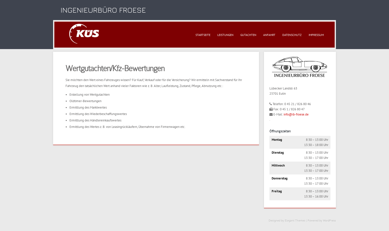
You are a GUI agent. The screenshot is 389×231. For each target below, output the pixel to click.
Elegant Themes (295, 220)
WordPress (329, 220)
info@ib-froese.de (296, 114)
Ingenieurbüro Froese (103, 9)
